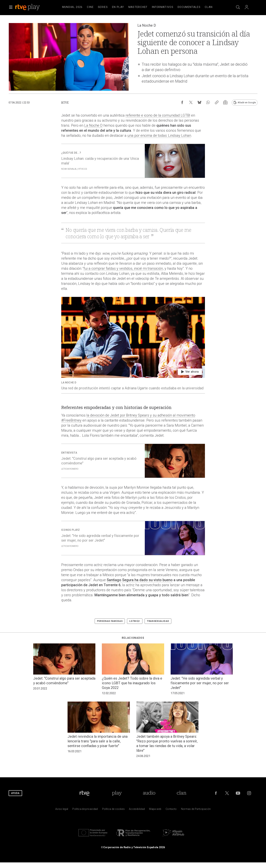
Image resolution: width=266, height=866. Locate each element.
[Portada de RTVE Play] (117, 793)
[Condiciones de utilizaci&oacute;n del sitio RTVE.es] (61, 809)
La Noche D (93, 125)
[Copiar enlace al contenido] (216, 102)
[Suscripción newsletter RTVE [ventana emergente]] (225, 102)
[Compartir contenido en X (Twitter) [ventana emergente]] (190, 102)
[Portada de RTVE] (84, 793)
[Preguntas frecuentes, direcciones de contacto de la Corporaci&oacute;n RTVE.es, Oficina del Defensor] (171, 809)
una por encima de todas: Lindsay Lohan (159, 135)
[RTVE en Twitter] (227, 793)
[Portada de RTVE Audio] (149, 793)
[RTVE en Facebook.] (216, 793)
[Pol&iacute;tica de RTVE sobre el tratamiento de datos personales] (85, 809)
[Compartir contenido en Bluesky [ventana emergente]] (199, 102)
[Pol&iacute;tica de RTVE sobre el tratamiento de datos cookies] (113, 809)
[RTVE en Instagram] (249, 793)
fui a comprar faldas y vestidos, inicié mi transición (123, 268)
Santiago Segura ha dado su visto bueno (140, 580)
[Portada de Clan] (181, 793)
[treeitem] (72, 7)
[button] (10, 7)
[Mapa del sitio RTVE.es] (155, 809)
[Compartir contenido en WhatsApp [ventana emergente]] (208, 102)
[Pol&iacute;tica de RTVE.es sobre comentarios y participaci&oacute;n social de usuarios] (196, 809)
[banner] (32, 7)
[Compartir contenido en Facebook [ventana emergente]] (182, 102)
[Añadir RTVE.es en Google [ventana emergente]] (244, 103)
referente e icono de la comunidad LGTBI (158, 115)
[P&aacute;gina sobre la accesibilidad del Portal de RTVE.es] (137, 809)
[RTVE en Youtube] (238, 793)
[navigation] (137, 7)
